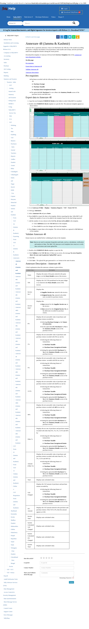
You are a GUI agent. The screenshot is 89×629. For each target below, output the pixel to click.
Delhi (12, 190)
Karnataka (14, 514)
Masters (13, 141)
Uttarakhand (14, 557)
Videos (53, 17)
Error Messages (8, 615)
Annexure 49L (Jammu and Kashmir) (18, 421)
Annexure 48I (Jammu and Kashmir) (18, 298)
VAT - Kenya (10, 572)
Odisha (13, 529)
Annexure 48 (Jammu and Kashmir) (18, 267)
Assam (13, 165)
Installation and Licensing (11, 43)
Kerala (13, 517)
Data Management (9, 589)
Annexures (16, 258)
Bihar (12, 168)
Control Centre (8, 608)
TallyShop (7, 618)
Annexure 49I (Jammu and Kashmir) (18, 391)
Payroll (6, 576)
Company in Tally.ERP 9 (11, 52)
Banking (6, 76)
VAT (10, 122)
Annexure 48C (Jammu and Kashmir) (18, 283)
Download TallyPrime (71, 12)
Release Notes (8, 39)
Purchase (6, 66)
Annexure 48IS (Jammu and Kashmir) (18, 313)
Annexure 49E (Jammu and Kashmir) (18, 375)
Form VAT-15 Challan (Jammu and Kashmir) (16, 474)
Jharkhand (14, 511)
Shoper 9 (61, 17)
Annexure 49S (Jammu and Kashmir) (18, 437)
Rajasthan (13, 538)
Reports (6, 72)
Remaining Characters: (67, 578)
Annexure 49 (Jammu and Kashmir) (18, 360)
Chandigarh (14, 171)
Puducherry (14, 532)
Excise (11, 566)
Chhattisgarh (14, 174)
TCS (10, 119)
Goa (12, 193)
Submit (71, 582)
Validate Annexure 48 (32, 69)
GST (10, 85)
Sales (5, 62)
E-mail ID (27, 563)
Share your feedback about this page (30, 573)
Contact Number (28, 568)
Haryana (13, 199)
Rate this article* (28, 558)
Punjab (13, 535)
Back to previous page (32, 37)
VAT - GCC (10, 569)
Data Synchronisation (10, 598)
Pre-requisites (30, 63)
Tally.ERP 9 (17, 17)
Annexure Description (32, 72)
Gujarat (13, 196)
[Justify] (11, 36)
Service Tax (12, 113)
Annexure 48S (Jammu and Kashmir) (18, 344)
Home (8, 17)
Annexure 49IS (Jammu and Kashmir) (18, 406)
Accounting (7, 56)
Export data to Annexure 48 (34, 66)
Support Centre (8, 611)
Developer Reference (42, 17)
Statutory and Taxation (10, 79)
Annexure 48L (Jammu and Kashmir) (18, 329)
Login (64, 8)
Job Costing (7, 69)
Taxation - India (11, 82)
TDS (10, 116)
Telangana (14, 548)
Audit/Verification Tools (11, 579)
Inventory (6, 59)
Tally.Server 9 (28, 17)
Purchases (14, 144)
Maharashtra (14, 526)
